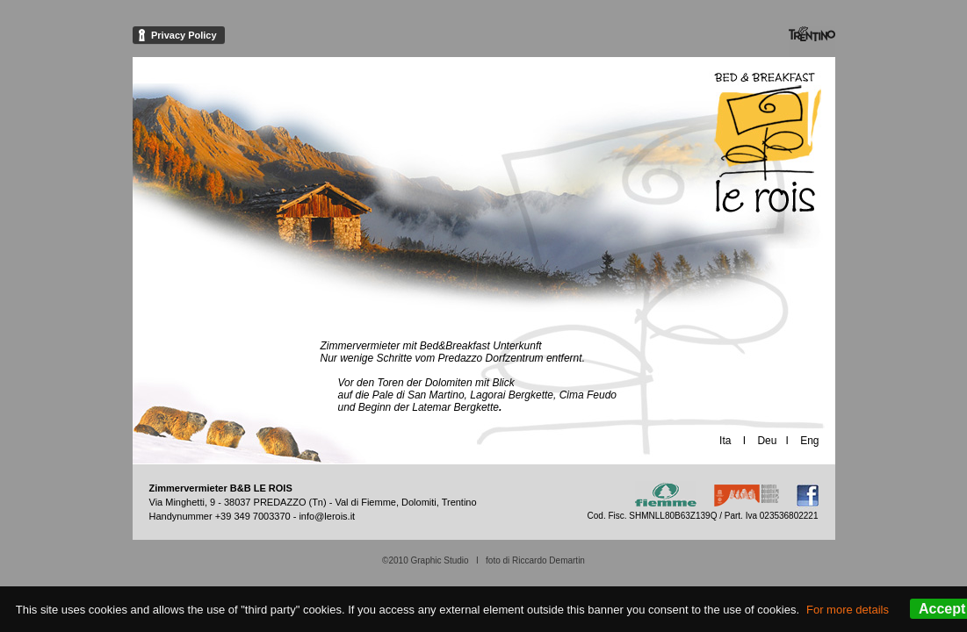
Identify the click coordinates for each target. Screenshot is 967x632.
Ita (725, 440)
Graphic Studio (439, 560)
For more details (847, 609)
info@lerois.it (327, 516)
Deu (766, 440)
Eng (809, 440)
